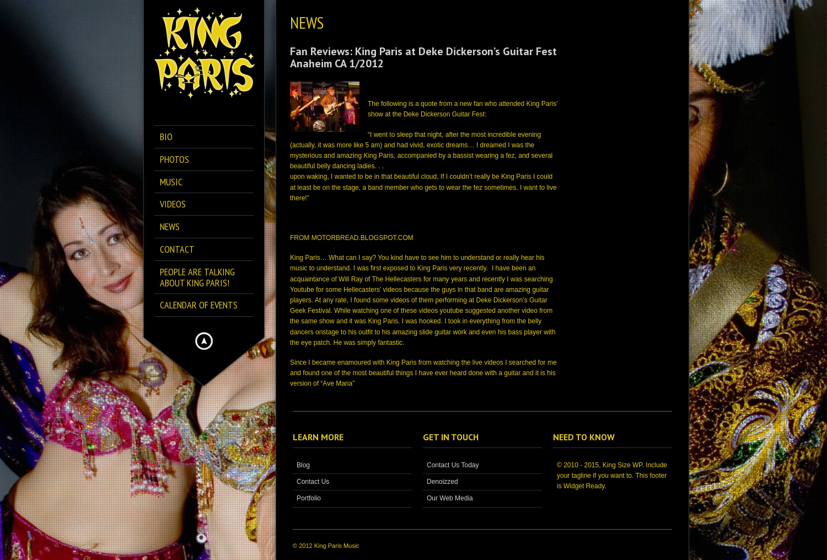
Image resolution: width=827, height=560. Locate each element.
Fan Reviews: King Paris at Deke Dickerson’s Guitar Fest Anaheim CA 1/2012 (423, 57)
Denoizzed (442, 482)
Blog (303, 465)
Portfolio (309, 498)
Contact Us (313, 482)
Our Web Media (450, 498)
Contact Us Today (453, 465)
